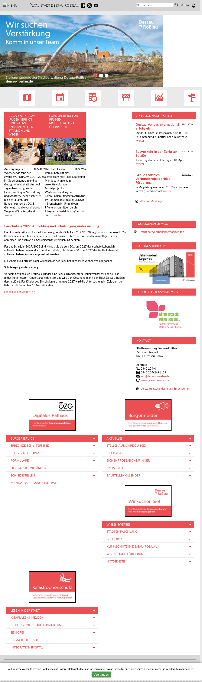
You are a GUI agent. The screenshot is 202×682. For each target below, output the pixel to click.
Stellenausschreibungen (127, 445)
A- (187, 5)
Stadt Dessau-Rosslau (59, 5)
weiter (9, 215)
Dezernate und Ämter (28, 468)
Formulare (20, 460)
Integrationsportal (27, 647)
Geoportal (115, 539)
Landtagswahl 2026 (152, 224)
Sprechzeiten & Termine (30, 445)
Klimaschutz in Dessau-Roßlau (132, 546)
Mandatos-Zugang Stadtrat (33, 483)
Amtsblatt (115, 468)
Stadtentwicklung (122, 531)
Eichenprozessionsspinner (128, 460)
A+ (183, 5)
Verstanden (101, 674)
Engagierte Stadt (25, 640)
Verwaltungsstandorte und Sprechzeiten (165, 389)
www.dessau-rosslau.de (155, 380)
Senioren (18, 632)
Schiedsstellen (23, 475)
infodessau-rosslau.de (155, 376)
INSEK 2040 (115, 453)
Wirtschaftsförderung (126, 554)
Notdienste (116, 561)
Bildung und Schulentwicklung (37, 625)
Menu (12, 5)
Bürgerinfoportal (26, 453)
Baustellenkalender (123, 475)
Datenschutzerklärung (80, 668)
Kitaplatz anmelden (27, 617)
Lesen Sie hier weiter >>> (19, 292)
